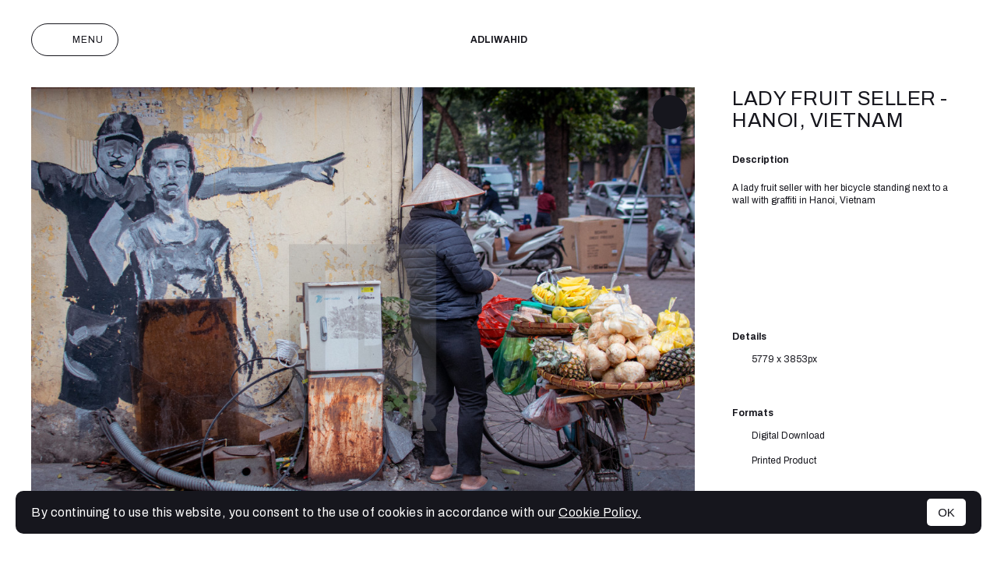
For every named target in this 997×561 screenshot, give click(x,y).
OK (946, 512)
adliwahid (498, 39)
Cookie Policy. (599, 512)
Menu (75, 39)
